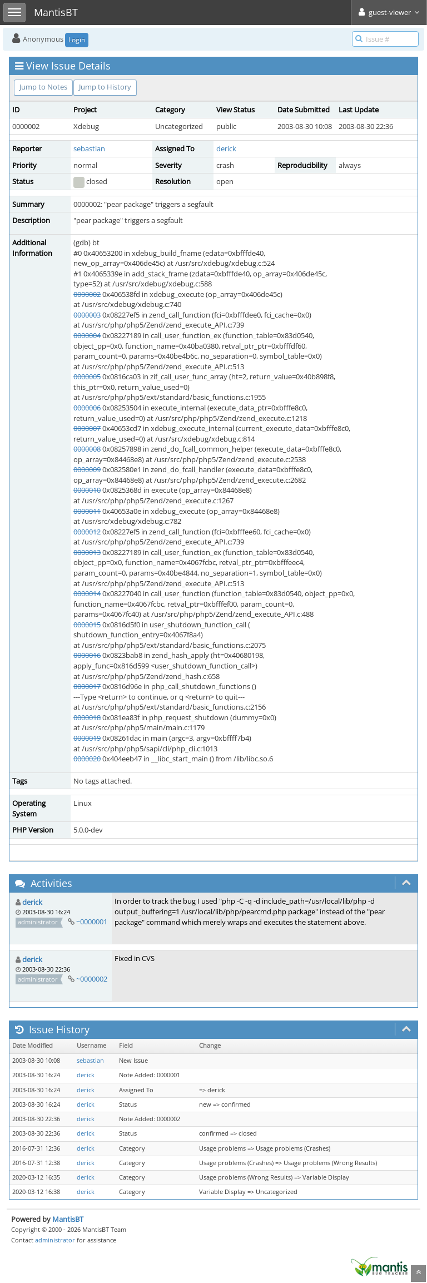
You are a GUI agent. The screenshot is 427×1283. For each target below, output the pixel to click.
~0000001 (91, 922)
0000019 (87, 738)
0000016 (87, 655)
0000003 (87, 315)
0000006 (87, 408)
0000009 (87, 469)
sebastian (89, 148)
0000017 (87, 686)
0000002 (87, 294)
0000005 (87, 376)
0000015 (87, 625)
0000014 (87, 593)
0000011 (87, 511)
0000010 (87, 490)
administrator (55, 1240)
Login (76, 39)
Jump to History (105, 87)
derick (226, 148)
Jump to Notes (43, 87)
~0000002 (91, 979)
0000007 (87, 428)
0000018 (87, 717)
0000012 (87, 532)
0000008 (87, 449)
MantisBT (67, 1219)
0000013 (87, 552)
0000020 (87, 759)
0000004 (87, 335)
